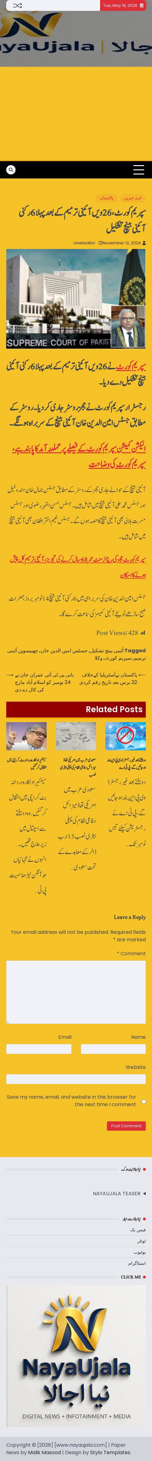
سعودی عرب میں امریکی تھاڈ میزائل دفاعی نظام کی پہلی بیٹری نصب (78, 768)
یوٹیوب (140, 1252)
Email (64, 1037)
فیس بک (138, 1230)
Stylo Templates (110, 1452)
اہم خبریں (132, 198)
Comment (131, 953)
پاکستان (106, 198)
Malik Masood (44, 1452)
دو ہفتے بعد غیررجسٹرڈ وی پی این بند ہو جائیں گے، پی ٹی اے (126, 764)
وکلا (98, 658)
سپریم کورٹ (131, 367)
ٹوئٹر (141, 1241)
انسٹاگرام (137, 1263)
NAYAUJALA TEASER (116, 1193)
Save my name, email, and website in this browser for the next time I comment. (71, 1100)
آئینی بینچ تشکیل (106, 650)
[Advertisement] (76, 113)
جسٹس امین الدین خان (64, 650)
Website (136, 1067)
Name (138, 1037)
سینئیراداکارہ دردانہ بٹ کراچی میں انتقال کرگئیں (27, 764)
